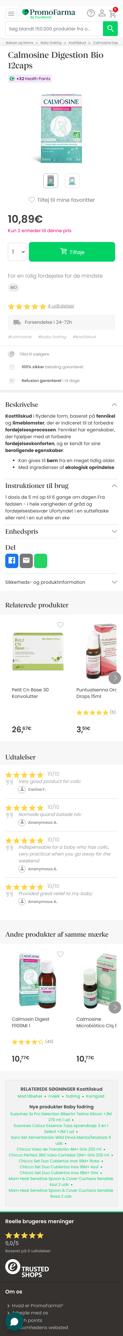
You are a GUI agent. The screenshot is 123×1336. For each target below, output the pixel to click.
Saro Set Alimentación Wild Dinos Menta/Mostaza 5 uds (61, 1140)
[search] (110, 28)
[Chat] (91, 13)
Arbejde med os (27, 1313)
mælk (54, 1096)
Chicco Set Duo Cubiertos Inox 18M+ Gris (59, 1173)
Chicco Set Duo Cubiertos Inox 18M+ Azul (59, 1167)
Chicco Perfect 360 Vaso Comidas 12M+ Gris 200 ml (59, 1155)
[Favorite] (60, 625)
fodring (73, 1096)
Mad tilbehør (30, 1096)
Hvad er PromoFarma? (35, 1305)
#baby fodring (52, 337)
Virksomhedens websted (37, 1327)
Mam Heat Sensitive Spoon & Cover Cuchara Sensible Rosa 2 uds (61, 1193)
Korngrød (95, 1096)
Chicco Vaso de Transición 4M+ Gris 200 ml (59, 1149)
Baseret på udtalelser (28, 1251)
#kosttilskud (84, 337)
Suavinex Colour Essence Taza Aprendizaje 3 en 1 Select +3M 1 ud (61, 1129)
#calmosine (19, 337)
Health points (24, 1320)
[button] (102, 13)
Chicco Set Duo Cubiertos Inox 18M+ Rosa (59, 1161)
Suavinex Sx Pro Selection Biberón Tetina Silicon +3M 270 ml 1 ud (61, 1117)
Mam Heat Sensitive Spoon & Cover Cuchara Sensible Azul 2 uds (61, 1182)
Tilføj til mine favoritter (61, 200)
